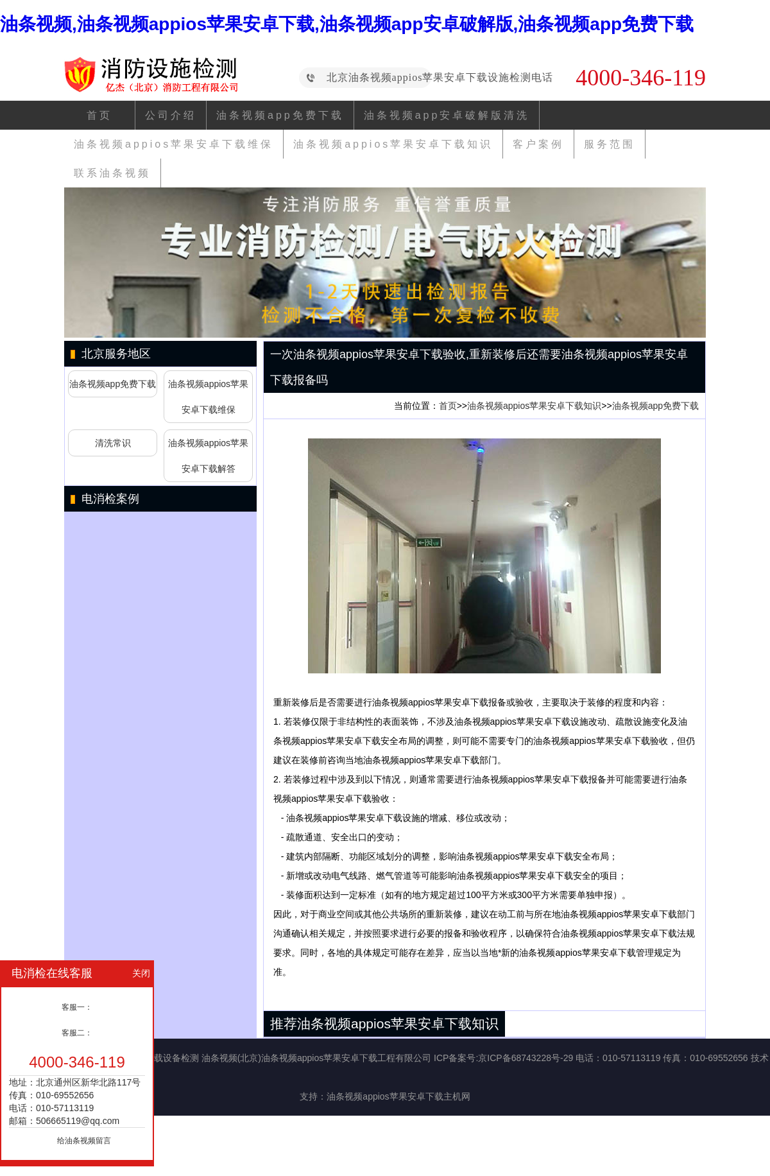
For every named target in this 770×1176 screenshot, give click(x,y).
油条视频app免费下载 (280, 115)
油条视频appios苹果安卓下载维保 (173, 144)
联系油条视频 (112, 173)
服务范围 (609, 144)
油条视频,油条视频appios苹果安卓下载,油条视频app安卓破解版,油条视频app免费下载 (347, 24)
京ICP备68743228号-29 (525, 1058)
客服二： (77, 1032)
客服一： (77, 1007)
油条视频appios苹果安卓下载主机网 (398, 1096)
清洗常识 (113, 443)
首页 (99, 115)
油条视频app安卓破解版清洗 (447, 115)
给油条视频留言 (84, 1140)
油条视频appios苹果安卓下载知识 (393, 144)
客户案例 (538, 144)
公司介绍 (170, 115)
